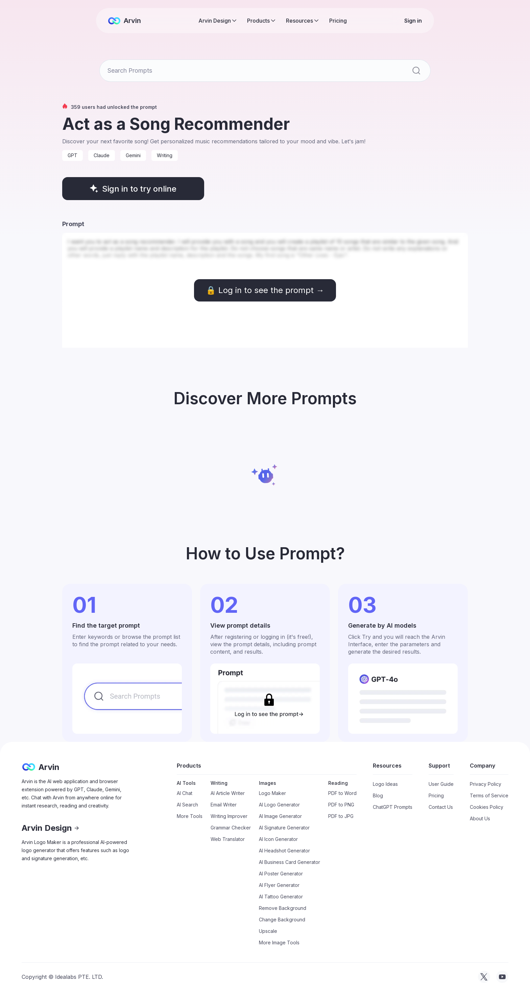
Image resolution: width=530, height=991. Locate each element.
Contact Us (441, 807)
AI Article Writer (228, 793)
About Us (480, 818)
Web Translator (228, 839)
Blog (378, 795)
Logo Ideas (385, 784)
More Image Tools (279, 942)
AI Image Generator (280, 816)
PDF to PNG (341, 804)
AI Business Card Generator (289, 862)
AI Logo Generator (279, 804)
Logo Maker (272, 793)
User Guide (441, 784)
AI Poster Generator (281, 873)
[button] (217, 20)
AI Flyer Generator (279, 885)
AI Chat (184, 793)
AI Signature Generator (284, 827)
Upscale (268, 931)
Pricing (338, 20)
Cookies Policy (486, 807)
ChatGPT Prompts (392, 807)
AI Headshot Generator (284, 850)
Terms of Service (489, 795)
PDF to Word (342, 793)
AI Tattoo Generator (281, 896)
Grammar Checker (231, 827)
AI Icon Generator (278, 839)
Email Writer (224, 804)
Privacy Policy (485, 784)
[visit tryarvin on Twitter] (484, 977)
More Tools (189, 816)
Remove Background (282, 908)
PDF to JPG (341, 816)
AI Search (187, 804)
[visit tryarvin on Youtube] (502, 977)
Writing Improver (229, 816)
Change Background (282, 919)
